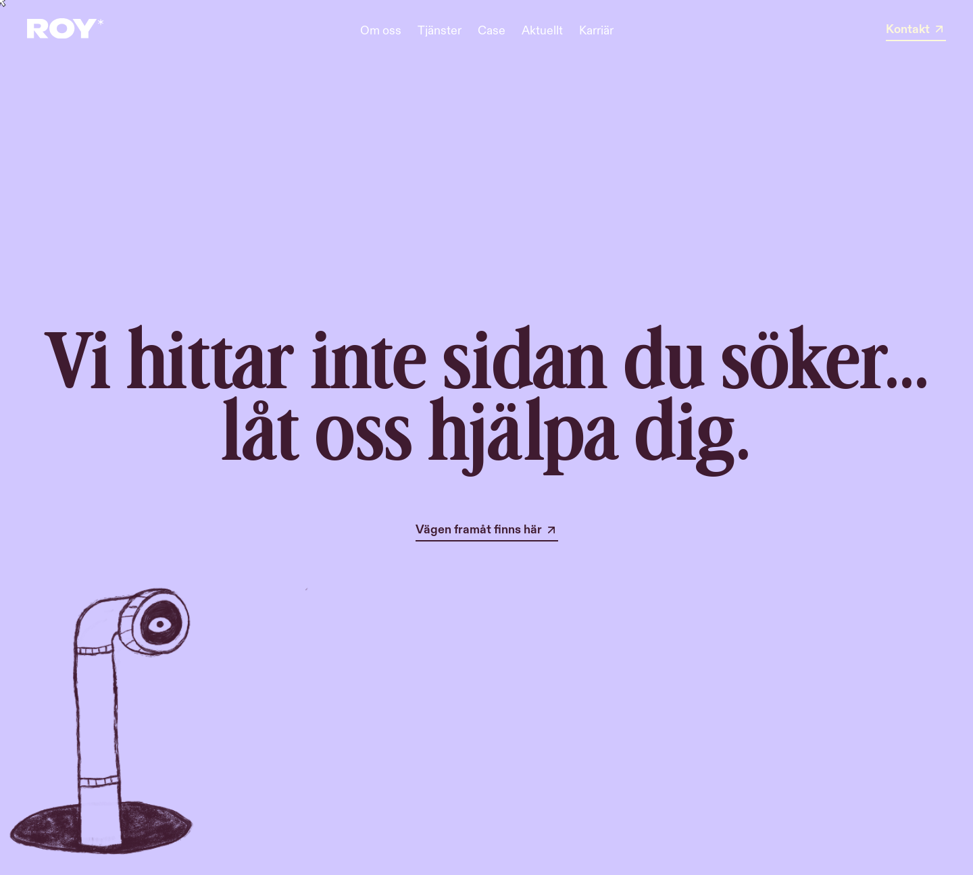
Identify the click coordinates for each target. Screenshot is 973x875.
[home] (65, 30)
